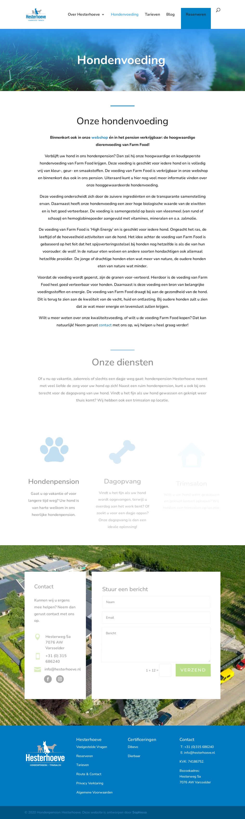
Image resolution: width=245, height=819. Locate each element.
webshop (99, 138)
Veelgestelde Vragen (91, 747)
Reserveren (196, 15)
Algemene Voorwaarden (94, 792)
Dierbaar (134, 756)
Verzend (193, 670)
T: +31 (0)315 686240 (197, 747)
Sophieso (139, 812)
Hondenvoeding (125, 15)
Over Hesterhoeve (84, 15)
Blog (170, 15)
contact (105, 325)
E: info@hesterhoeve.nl (197, 752)
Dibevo (133, 747)
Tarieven (152, 15)
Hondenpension (53, 484)
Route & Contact (88, 774)
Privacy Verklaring (89, 783)
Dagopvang (122, 485)
